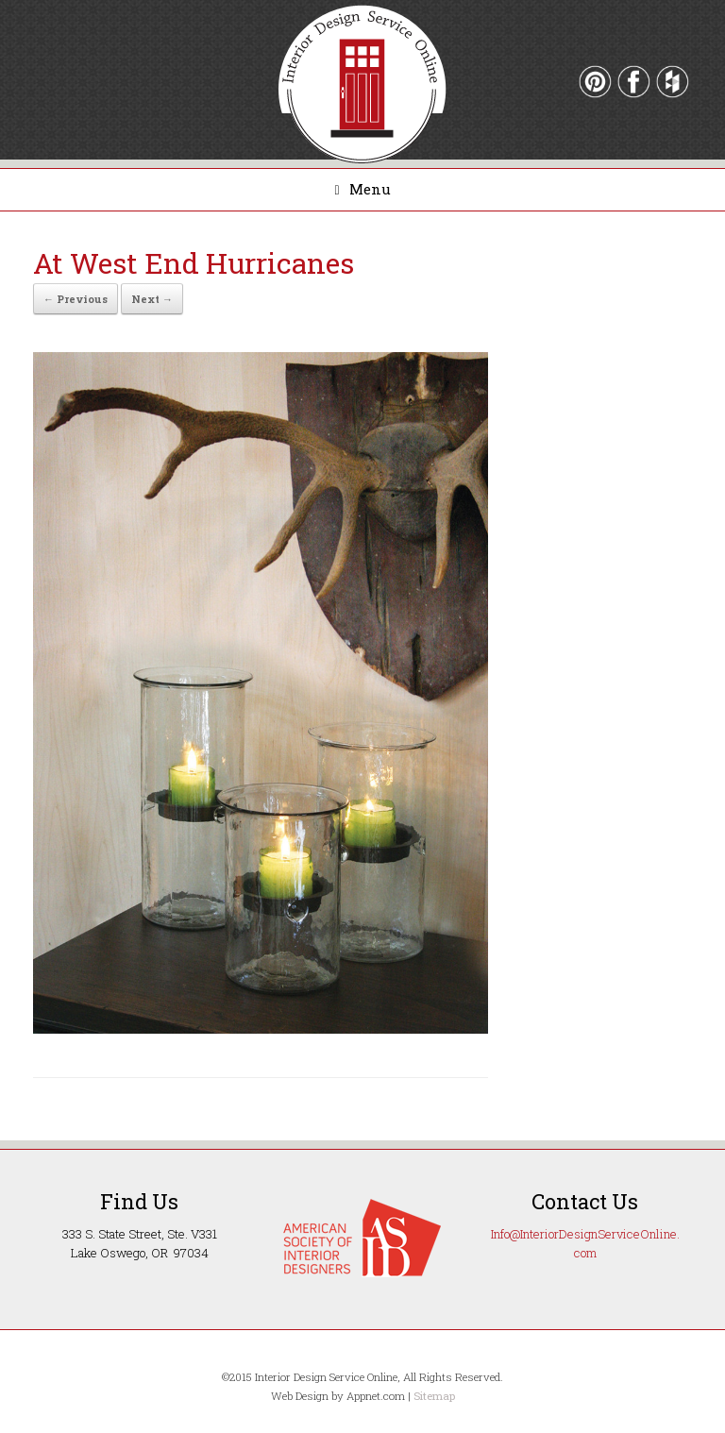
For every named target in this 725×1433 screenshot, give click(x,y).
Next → (152, 299)
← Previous (75, 299)
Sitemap (434, 1396)
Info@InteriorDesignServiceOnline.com (585, 1243)
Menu (362, 188)
